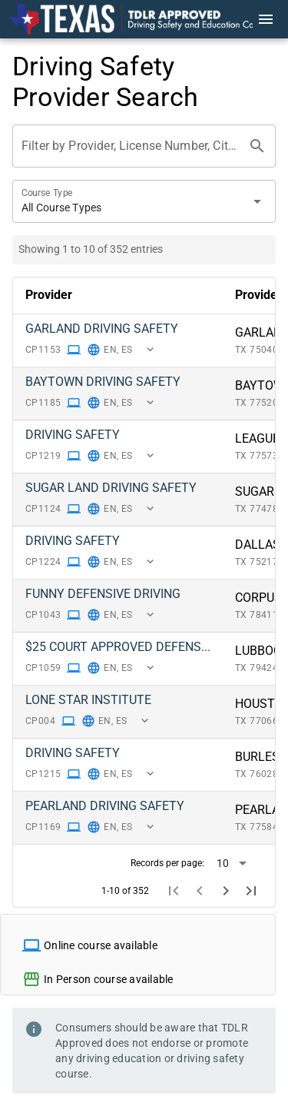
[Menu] (266, 19)
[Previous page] (200, 891)
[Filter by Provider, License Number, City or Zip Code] (130, 146)
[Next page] (226, 891)
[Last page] (251, 891)
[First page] (174, 891)
